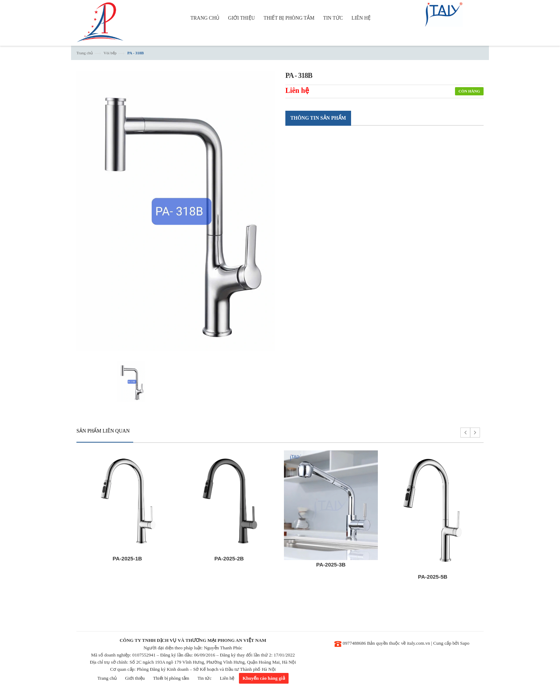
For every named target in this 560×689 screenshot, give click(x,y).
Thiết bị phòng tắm (171, 678)
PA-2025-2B (229, 558)
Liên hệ (227, 678)
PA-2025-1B (127, 558)
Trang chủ (84, 53)
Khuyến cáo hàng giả (263, 678)
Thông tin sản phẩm (318, 118)
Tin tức (204, 678)
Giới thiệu (135, 678)
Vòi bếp (110, 53)
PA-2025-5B (432, 577)
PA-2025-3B (330, 564)
